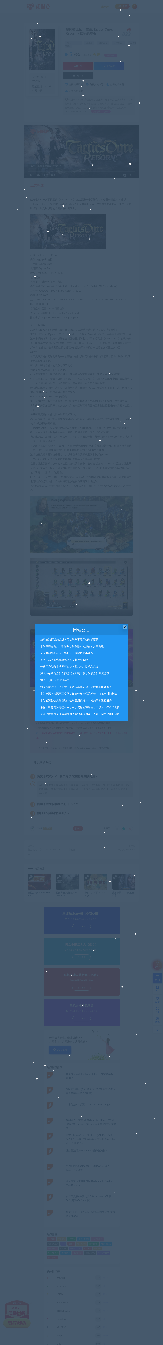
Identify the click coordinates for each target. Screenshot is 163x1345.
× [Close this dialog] (125, 627)
